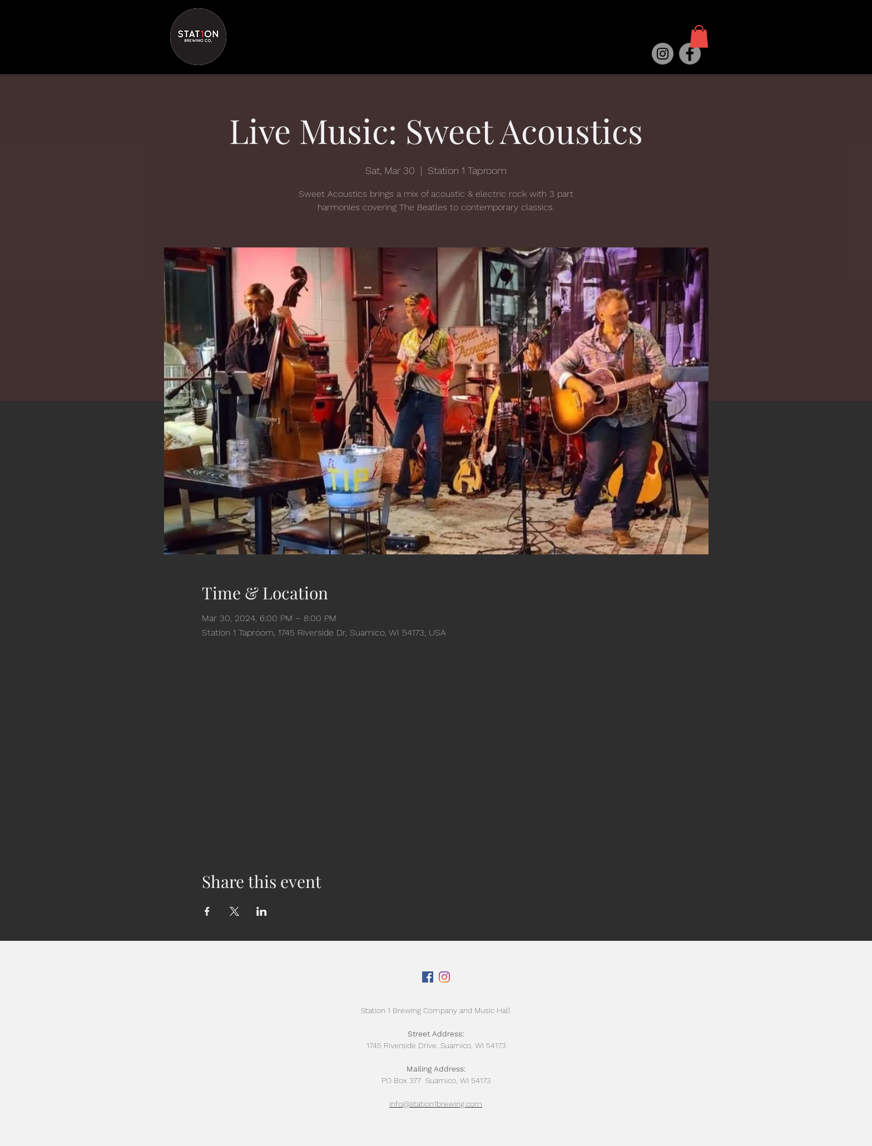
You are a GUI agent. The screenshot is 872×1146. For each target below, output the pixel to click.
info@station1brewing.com (435, 1103)
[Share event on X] (234, 911)
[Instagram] (662, 54)
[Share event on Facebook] (207, 911)
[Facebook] (690, 54)
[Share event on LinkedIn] (261, 911)
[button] (699, 36)
